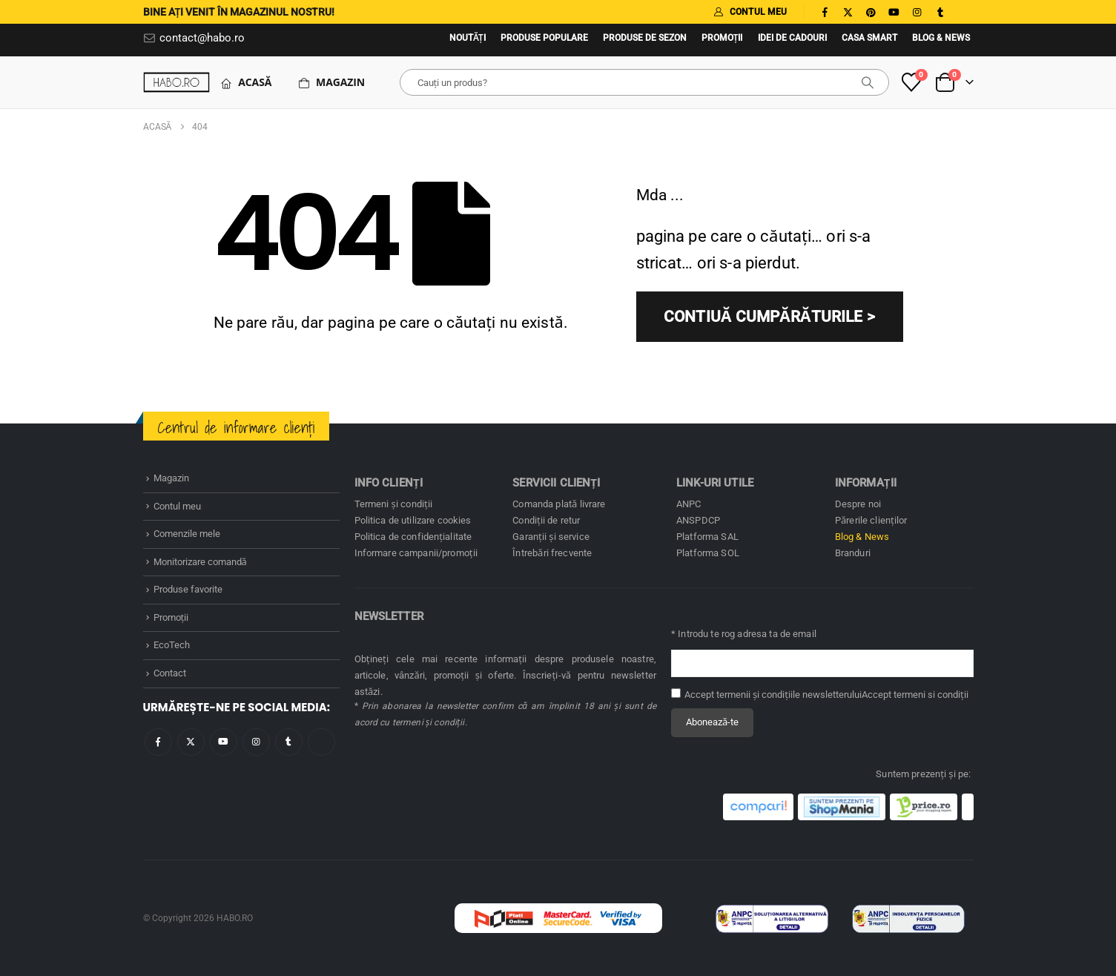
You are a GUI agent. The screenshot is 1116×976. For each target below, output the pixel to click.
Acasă (246, 82)
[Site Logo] (176, 82)
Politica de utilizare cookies (413, 520)
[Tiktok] (963, 12)
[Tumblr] (940, 12)
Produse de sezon (645, 38)
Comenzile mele (186, 533)
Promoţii (722, 38)
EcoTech (171, 644)
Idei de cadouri (792, 38)
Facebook (158, 742)
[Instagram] (917, 12)
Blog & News (941, 38)
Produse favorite (187, 589)
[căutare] (867, 82)
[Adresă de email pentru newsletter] (822, 663)
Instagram (256, 742)
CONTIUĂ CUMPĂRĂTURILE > (769, 317)
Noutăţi (467, 38)
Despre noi (858, 504)
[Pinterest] (871, 12)
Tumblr (289, 742)
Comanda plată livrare (558, 504)
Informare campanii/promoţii (416, 552)
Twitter (191, 742)
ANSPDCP (698, 520)
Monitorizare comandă (200, 561)
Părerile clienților (871, 520)
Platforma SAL (707, 536)
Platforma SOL (707, 552)
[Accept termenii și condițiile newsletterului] (676, 693)
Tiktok (321, 742)
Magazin (331, 82)
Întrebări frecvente (552, 552)
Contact (169, 673)
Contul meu (177, 506)
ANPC (688, 504)
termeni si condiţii (931, 694)
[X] (848, 12)
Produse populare (544, 38)
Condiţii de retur (546, 520)
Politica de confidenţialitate (413, 536)
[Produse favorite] (910, 82)
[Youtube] (894, 12)
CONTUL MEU (750, 12)
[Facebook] (825, 12)
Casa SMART (869, 38)
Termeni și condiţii (393, 504)
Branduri (853, 552)
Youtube (223, 742)
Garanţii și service (551, 536)
